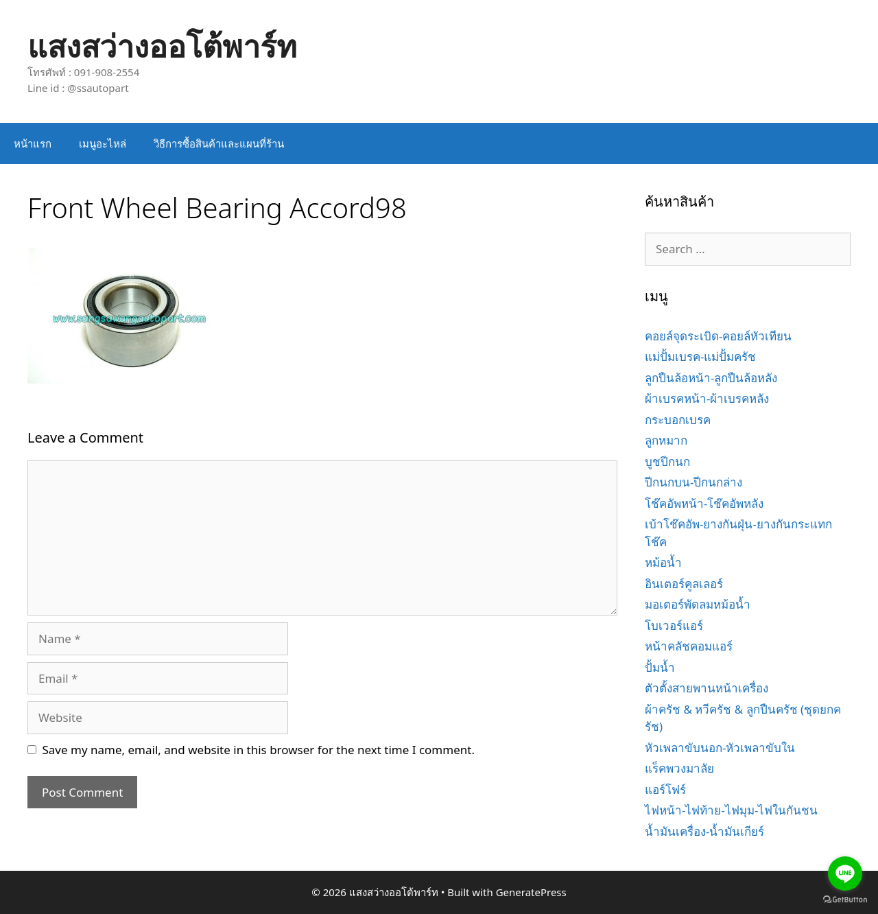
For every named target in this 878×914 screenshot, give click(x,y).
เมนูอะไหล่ (102, 143)
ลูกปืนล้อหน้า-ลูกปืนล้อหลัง (711, 378)
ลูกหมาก (666, 440)
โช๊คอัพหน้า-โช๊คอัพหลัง (704, 503)
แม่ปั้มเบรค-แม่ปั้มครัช (700, 356)
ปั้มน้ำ (660, 667)
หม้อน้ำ (663, 562)
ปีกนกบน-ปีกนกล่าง (693, 482)
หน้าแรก (32, 143)
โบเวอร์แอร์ (674, 625)
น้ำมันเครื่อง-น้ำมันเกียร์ (704, 831)
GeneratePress (531, 892)
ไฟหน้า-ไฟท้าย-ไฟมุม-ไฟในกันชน (731, 810)
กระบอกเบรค (678, 419)
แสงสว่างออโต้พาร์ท (162, 46)
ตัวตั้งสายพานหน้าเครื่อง (706, 688)
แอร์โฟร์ (665, 789)
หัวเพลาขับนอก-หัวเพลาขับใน (720, 747)
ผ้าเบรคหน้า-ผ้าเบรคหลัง (707, 398)
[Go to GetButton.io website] (845, 899)
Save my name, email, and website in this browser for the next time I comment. (259, 750)
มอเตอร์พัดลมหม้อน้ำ (697, 604)
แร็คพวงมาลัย (679, 768)
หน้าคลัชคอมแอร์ (689, 646)
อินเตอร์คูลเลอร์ (684, 583)
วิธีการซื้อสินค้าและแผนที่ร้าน (219, 143)
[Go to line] (845, 873)
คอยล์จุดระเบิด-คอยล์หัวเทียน (718, 336)
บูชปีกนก (667, 461)
